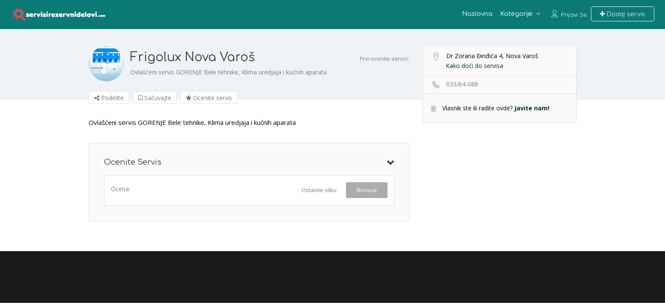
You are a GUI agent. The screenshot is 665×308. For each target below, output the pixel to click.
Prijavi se (574, 14)
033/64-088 (462, 84)
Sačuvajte (154, 98)
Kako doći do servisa (474, 66)
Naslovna (477, 14)
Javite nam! (531, 108)
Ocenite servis (209, 98)
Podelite (109, 98)
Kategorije (516, 14)
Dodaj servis (622, 14)
